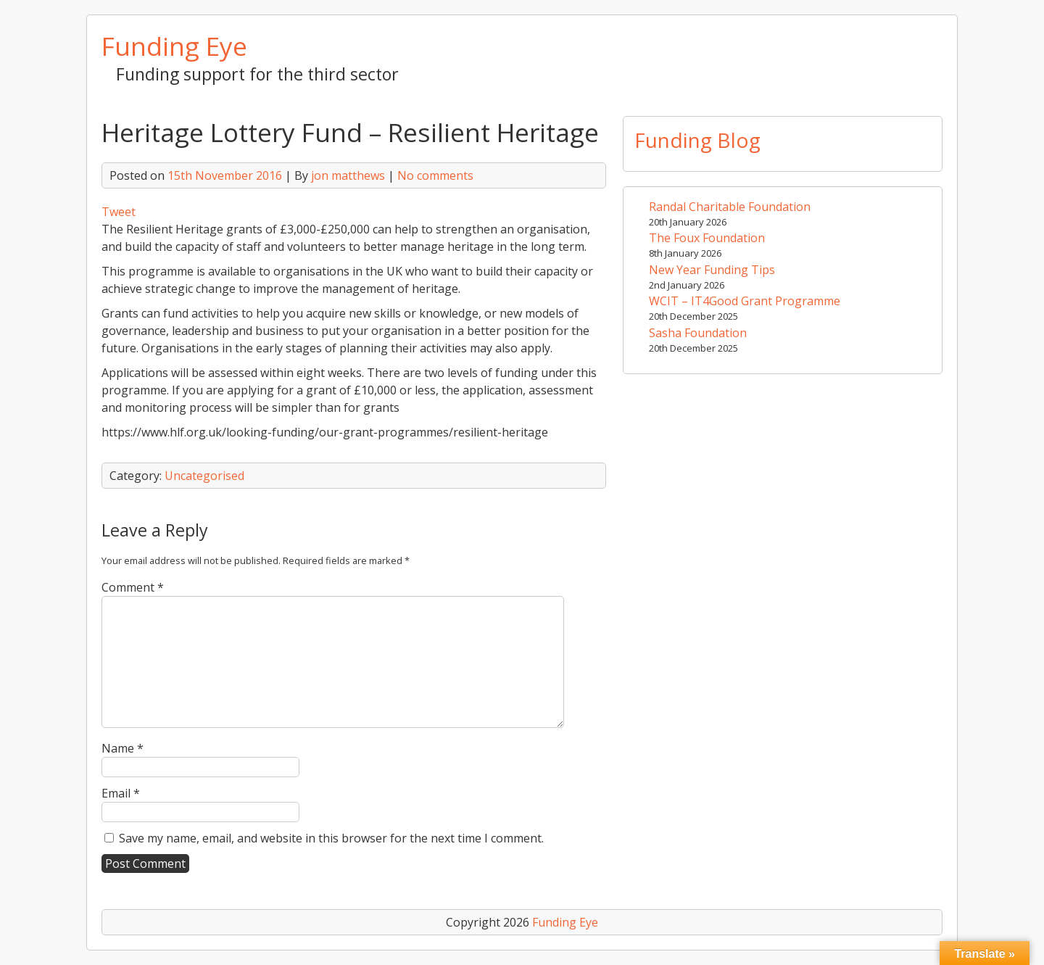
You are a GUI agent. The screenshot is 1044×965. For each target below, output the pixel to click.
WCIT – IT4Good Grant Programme (744, 301)
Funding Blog (697, 140)
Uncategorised (204, 476)
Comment (133, 587)
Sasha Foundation (698, 333)
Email (121, 793)
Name (123, 748)
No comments (435, 175)
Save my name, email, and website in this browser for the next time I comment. (331, 838)
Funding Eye (174, 45)
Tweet (119, 212)
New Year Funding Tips (712, 270)
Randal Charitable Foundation (730, 207)
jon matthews (348, 175)
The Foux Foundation (707, 238)
